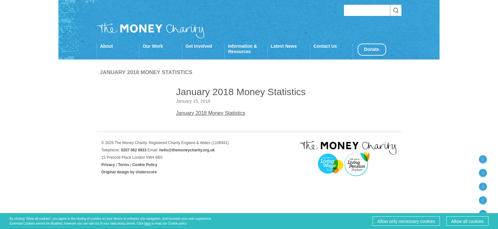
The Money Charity (151, 30)
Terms (123, 165)
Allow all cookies (467, 221)
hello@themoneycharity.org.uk (187, 150)
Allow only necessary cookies (406, 221)
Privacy (108, 165)
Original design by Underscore (129, 172)
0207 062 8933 (133, 150)
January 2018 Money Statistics (210, 113)
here (148, 223)
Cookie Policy (144, 165)
